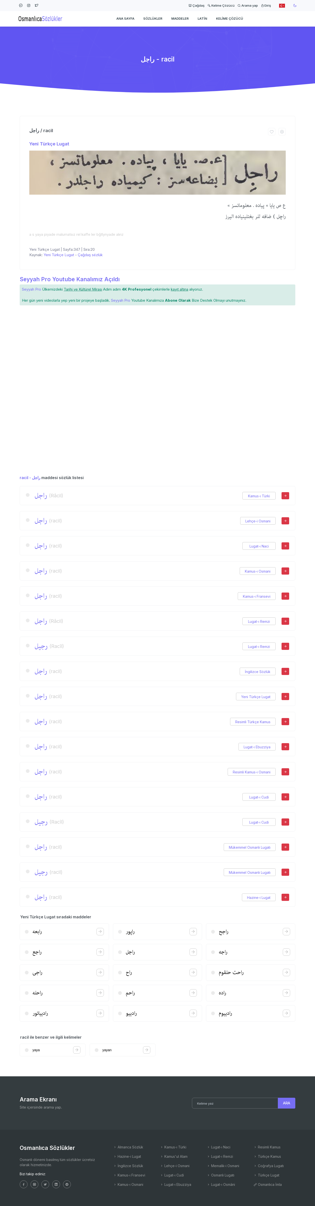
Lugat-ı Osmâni (221, 1184)
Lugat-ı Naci (259, 546)
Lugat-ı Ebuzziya (257, 747)
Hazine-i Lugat (258, 897)
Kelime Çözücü (221, 5)
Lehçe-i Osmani (257, 521)
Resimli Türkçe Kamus (252, 722)
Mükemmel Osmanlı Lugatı (249, 847)
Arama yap (247, 5)
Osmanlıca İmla (267, 1184)
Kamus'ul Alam (174, 1156)
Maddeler (180, 19)
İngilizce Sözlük (257, 672)
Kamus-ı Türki (259, 496)
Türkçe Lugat (266, 1175)
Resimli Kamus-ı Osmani (251, 772)
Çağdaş (197, 5)
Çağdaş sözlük (90, 254)
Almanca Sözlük (128, 1147)
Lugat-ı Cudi (259, 797)
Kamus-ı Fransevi (256, 596)
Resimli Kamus (267, 1147)
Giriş (266, 5)
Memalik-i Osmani (223, 1166)
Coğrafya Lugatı (268, 1166)
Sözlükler (152, 19)
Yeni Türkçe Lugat (49, 144)
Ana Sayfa (125, 19)
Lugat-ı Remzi (259, 621)
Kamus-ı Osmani (257, 571)
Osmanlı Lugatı (220, 1175)
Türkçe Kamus (267, 1156)
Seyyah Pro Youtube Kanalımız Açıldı (70, 279)
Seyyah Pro (31, 289)
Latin (202, 19)
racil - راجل (30, 477)
